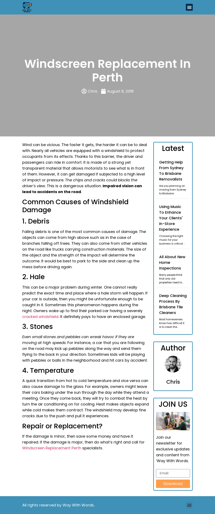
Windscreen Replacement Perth (51, 448)
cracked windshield (40, 316)
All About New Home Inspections (172, 262)
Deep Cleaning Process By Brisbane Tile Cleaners (173, 304)
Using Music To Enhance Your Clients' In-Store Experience (171, 218)
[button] (189, 7)
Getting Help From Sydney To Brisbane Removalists (171, 171)
